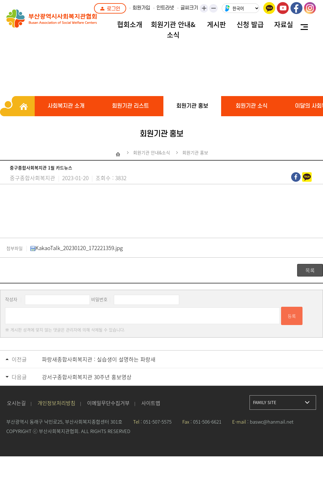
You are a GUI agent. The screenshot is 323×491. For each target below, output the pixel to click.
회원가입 (141, 8)
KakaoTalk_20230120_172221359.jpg (76, 248)
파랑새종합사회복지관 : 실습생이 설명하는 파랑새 (99, 359)
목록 (310, 270)
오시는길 (16, 403)
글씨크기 (189, 8)
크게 (204, 9)
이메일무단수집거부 (108, 403)
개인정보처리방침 (56, 403)
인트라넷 (165, 8)
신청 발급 (250, 24)
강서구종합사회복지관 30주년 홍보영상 (87, 377)
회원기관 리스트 (130, 106)
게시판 (216, 24)
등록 (292, 316)
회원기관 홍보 (192, 106)
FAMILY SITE (264, 402)
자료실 (283, 24)
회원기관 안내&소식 (173, 29)
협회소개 (129, 24)
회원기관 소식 (251, 106)
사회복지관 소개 (66, 106)
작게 (215, 9)
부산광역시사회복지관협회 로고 (66, 22)
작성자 (11, 299)
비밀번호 (99, 299)
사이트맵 (150, 403)
